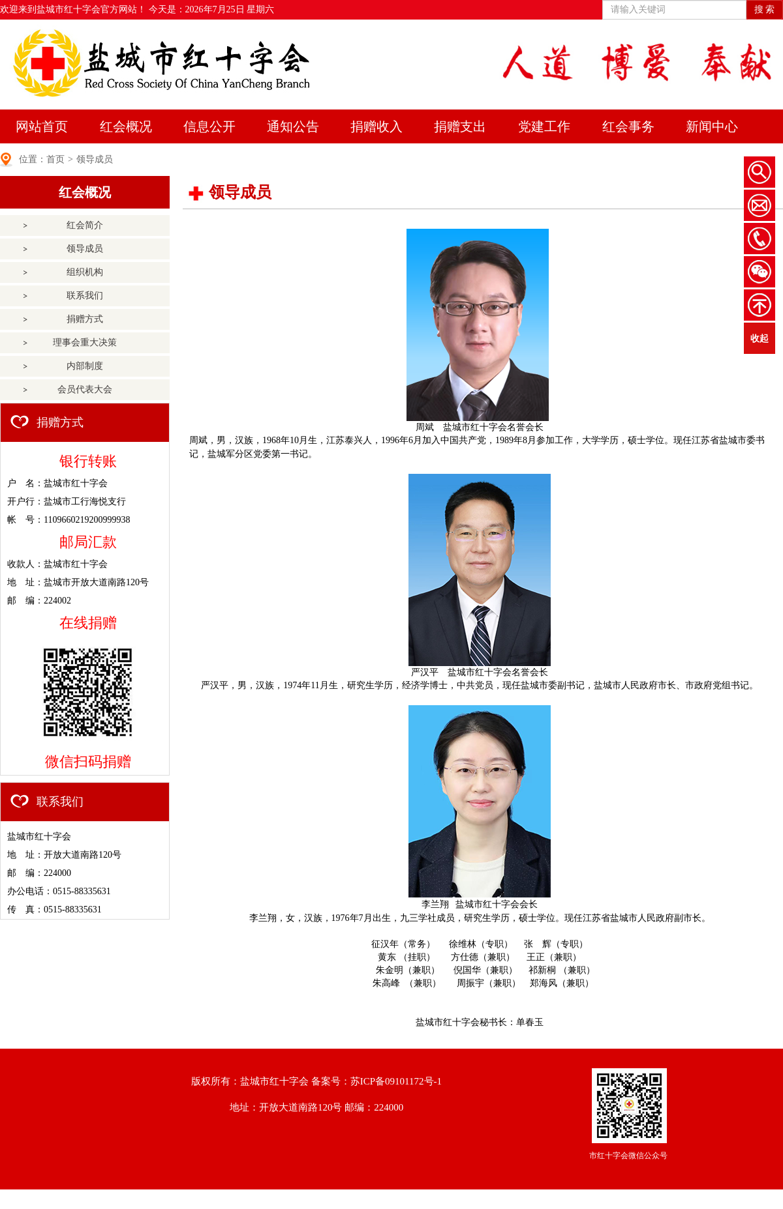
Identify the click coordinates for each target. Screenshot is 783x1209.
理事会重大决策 (85, 342)
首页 (55, 159)
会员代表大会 (84, 389)
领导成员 (94, 159)
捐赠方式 (85, 319)
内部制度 (85, 366)
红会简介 (85, 225)
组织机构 (85, 272)
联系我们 (85, 295)
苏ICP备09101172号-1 (396, 1081)
